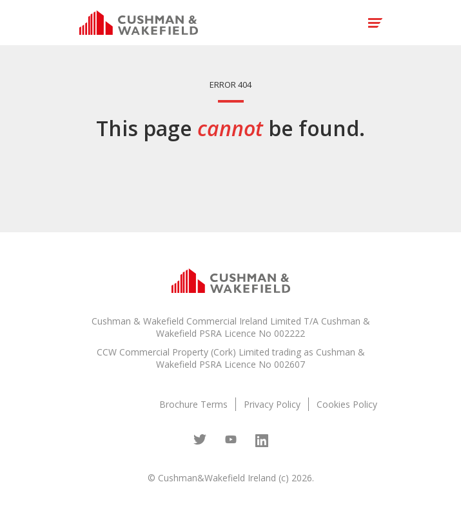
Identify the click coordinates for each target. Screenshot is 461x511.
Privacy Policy (272, 404)
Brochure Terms (193, 404)
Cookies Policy (347, 404)
